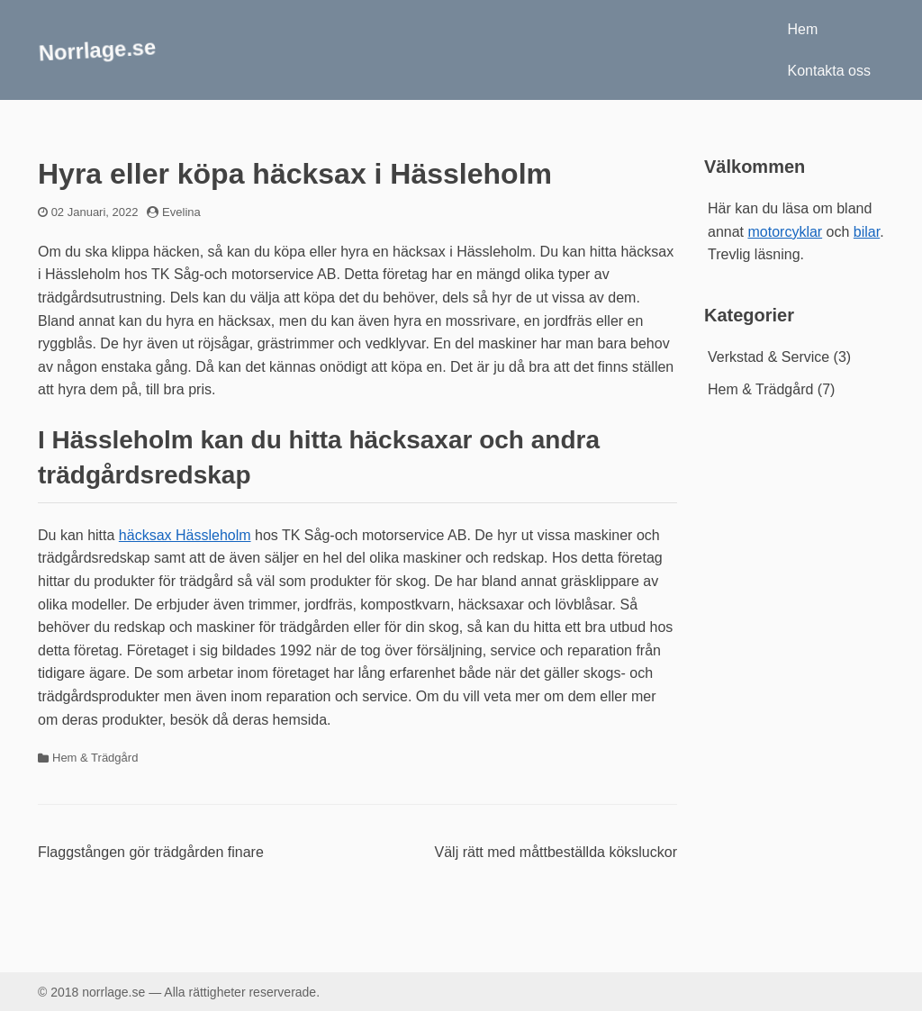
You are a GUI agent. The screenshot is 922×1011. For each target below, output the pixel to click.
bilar (867, 231)
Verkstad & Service (768, 357)
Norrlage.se (97, 49)
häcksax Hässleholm (185, 535)
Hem (803, 29)
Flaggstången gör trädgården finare (151, 852)
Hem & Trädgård (95, 757)
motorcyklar (784, 231)
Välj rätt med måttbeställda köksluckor (556, 852)
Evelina (181, 212)
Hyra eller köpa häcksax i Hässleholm (295, 174)
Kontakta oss (830, 70)
